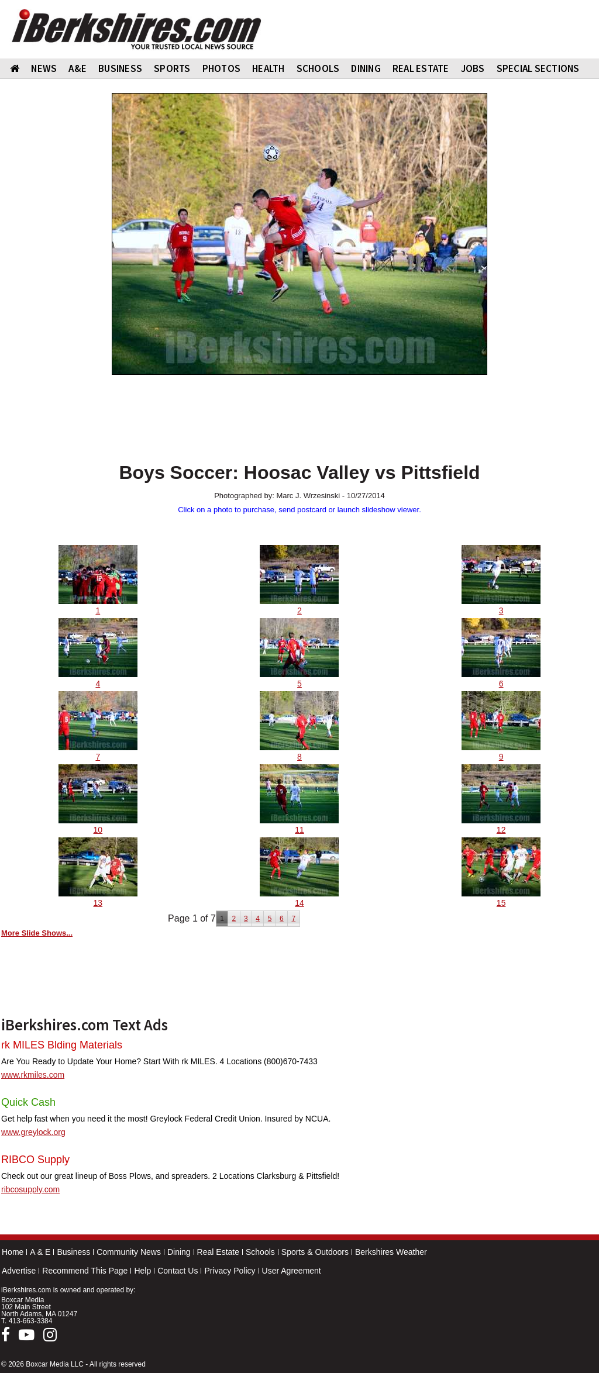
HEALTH (268, 68)
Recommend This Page (85, 1270)
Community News (129, 1252)
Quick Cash (28, 1102)
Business (73, 1252)
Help (142, 1270)
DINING (366, 68)
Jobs (473, 68)
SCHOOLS (318, 68)
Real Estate (218, 1252)
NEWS (44, 68)
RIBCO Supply (35, 1159)
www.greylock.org (33, 1132)
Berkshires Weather (391, 1252)
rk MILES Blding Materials (61, 1045)
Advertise (19, 1270)
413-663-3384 (31, 1321)
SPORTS (172, 68)
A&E (77, 68)
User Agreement (291, 1270)
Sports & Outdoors (315, 1252)
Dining (179, 1252)
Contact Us (177, 1270)
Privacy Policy (229, 1270)
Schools (260, 1252)
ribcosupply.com (30, 1189)
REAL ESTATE (421, 68)
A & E (40, 1252)
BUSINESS (120, 68)
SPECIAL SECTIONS (538, 68)
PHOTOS (221, 68)
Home (12, 1252)
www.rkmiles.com (32, 1074)
